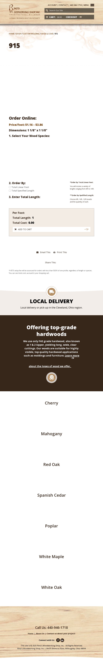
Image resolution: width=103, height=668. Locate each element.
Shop (18, 33)
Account (52, 5)
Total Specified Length (21, 190)
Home (11, 33)
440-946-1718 (76, 5)
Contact (63, 5)
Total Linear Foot (19, 187)
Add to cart (25, 229)
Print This (60, 252)
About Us (40, 633)
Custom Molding (31, 33)
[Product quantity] (47, 218)
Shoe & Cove (47, 33)
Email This (43, 252)
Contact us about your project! (61, 633)
